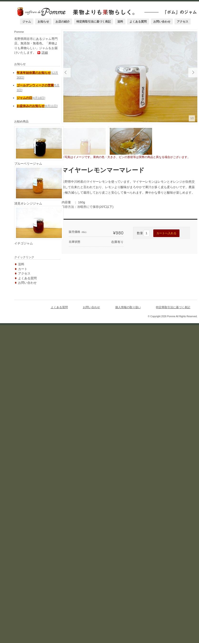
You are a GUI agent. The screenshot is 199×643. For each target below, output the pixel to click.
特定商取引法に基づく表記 (94, 21)
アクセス (183, 21)
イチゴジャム (23, 515)
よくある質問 (138, 21)
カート (22, 541)
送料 (121, 21)
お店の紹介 (63, 21)
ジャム (27, 21)
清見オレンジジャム (28, 458)
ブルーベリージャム (28, 401)
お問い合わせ (162, 21)
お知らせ (44, 21)
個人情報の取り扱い (129, 580)
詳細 (35, 282)
